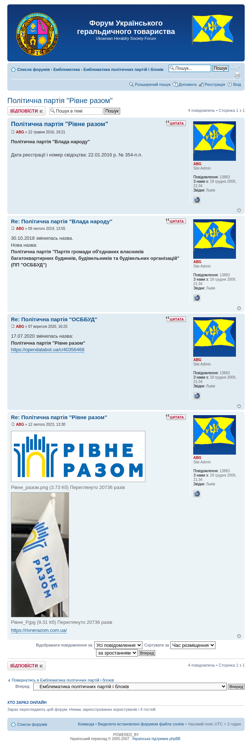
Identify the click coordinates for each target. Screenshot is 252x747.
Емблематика (66, 69)
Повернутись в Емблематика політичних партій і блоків (63, 680)
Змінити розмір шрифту (235, 68)
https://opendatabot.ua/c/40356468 (47, 349)
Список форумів (33, 69)
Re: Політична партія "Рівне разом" (59, 417)
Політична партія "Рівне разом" (59, 100)
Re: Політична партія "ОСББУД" (54, 319)
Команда (86, 724)
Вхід (237, 84)
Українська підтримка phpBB (156, 739)
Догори (239, 210)
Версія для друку (237, 75)
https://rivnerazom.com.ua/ (39, 630)
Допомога (187, 84)
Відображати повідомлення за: (89, 645)
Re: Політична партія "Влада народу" (61, 221)
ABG (20, 132)
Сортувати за (179, 645)
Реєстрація (215, 84)
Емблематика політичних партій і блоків (124, 69)
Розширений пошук (153, 84)
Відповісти (26, 110)
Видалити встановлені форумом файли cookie (141, 724)
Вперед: (22, 686)
